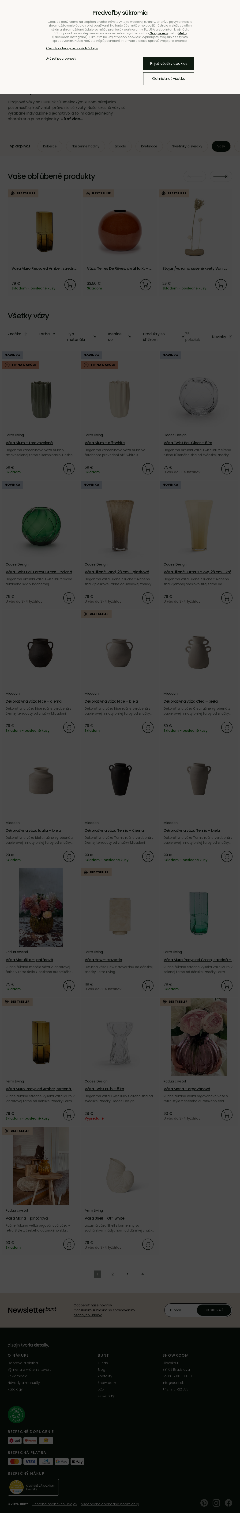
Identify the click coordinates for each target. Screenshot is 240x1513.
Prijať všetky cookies (169, 63)
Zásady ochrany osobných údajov (72, 48)
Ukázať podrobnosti (61, 59)
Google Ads (159, 33)
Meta (182, 33)
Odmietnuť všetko (168, 78)
